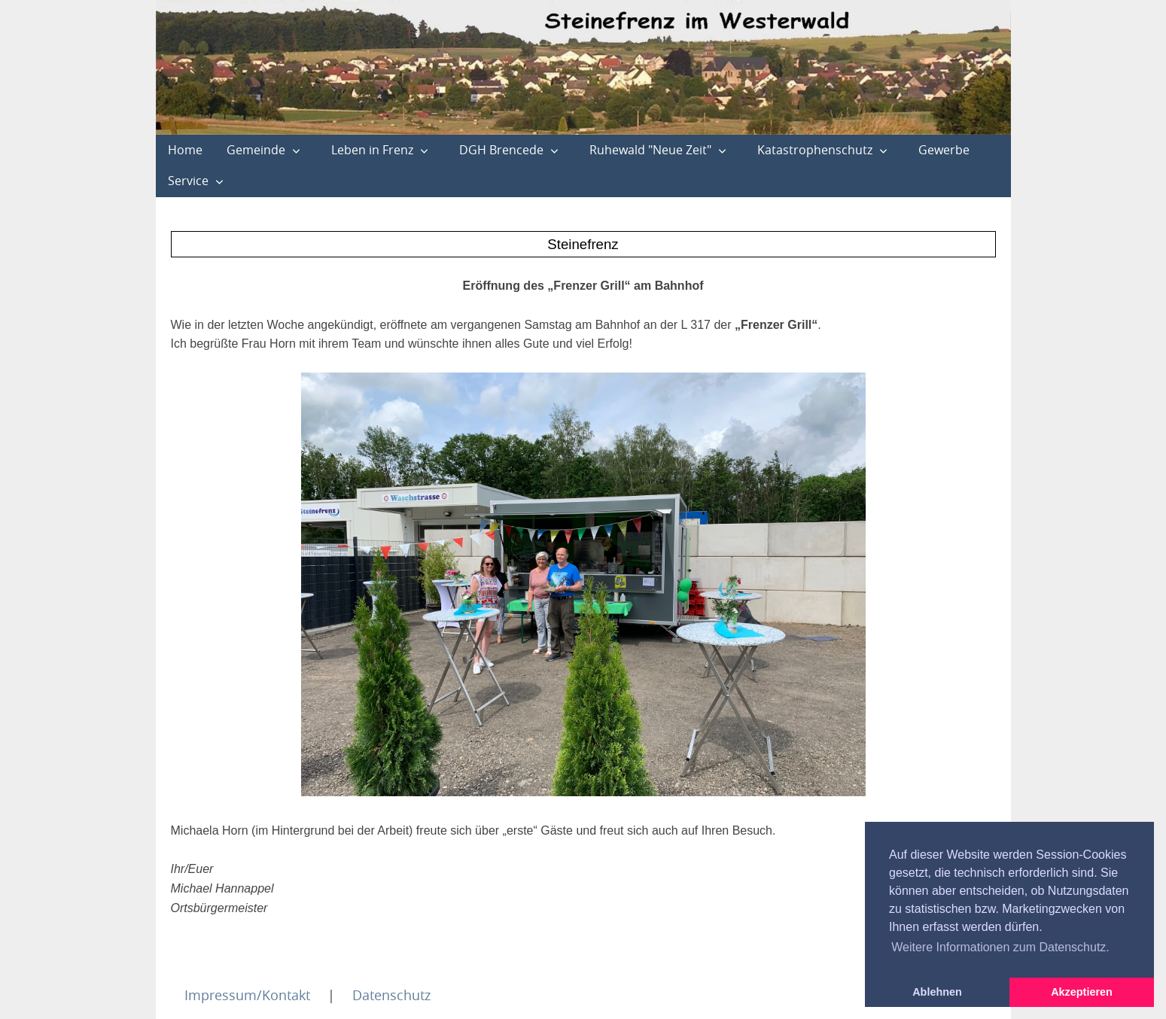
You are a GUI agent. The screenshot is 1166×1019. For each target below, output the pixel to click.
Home (185, 149)
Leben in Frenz (372, 149)
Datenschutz (391, 995)
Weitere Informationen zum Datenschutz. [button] (1000, 947)
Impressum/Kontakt (247, 995)
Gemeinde (256, 149)
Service (188, 180)
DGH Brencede (501, 149)
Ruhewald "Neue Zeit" (650, 149)
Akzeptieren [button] (1082, 992)
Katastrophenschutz (814, 149)
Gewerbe (944, 149)
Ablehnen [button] (937, 992)
